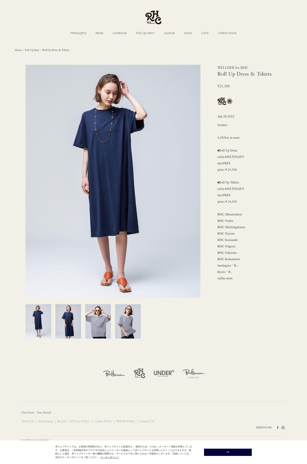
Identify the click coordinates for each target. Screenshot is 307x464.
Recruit (62, 421)
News (99, 33)
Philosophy (78, 33)
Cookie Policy (103, 421)
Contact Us (146, 421)
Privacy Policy (80, 421)
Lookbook (120, 33)
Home (18, 50)
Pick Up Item (145, 33)
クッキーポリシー (109, 457)
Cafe (205, 33)
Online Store (227, 33)
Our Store (27, 412)
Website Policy (126, 421)
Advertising (46, 421)
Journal (169, 33)
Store (188, 33)
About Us (28, 421)
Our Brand (44, 412)
